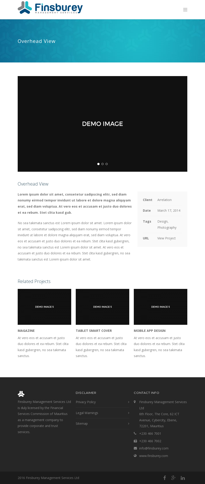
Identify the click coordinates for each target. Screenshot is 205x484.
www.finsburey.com (153, 456)
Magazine (26, 330)
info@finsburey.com (153, 448)
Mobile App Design (150, 330)
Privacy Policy (86, 402)
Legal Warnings (87, 413)
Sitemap (82, 423)
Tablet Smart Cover (94, 330)
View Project (166, 238)
